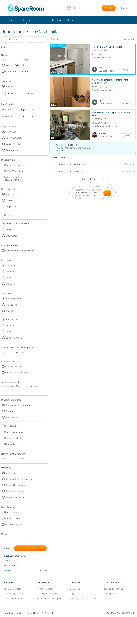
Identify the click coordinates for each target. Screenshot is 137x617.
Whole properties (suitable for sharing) (15, 178)
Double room (11, 200)
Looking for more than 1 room (19, 250)
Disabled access (13, 444)
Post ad (41, 20)
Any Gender (11, 319)
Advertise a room (45, 588)
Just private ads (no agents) (18, 479)
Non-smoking (12, 417)
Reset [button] (7, 548)
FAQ (72, 593)
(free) (14, 613)
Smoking (9, 411)
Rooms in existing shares (17, 165)
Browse (27, 20)
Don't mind (10, 473)
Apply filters (30, 548)
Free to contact (12, 518)
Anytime (9, 86)
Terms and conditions (113, 588)
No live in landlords (14, 497)
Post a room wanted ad (47, 593)
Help (70, 20)
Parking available (13, 438)
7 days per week (13, 138)
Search (12, 20)
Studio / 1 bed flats (14, 171)
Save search (128, 39)
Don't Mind (10, 265)
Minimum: (7, 109)
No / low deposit (13, 524)
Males (8, 277)
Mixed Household (13, 337)
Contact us (75, 588)
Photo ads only (12, 512)
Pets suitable (11, 425)
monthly (22, 65)
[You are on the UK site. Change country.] (73, 8)
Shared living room (14, 432)
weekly (8, 65)
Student (9, 311)
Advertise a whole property (49, 598)
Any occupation (13, 298)
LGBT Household (13, 366)
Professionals (12, 304)
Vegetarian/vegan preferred (18, 372)
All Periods (10, 132)
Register (109, 8)
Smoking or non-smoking (17, 405)
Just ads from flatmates (16, 485)
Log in (124, 8)
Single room (11, 206)
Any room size (12, 194)
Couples (9, 284)
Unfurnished (11, 235)
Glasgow (7, 561)
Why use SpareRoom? (14, 593)
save (107, 193)
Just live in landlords (15, 491)
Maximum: (7, 116)
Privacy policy (109, 593)
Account (56, 20)
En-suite (9, 215)
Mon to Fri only (12, 144)
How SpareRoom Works (15, 598)
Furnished (10, 229)
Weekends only (12, 150)
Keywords (6, 534)
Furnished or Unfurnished (17, 223)
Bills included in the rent (16, 71)
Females (9, 271)
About (12, 588)
